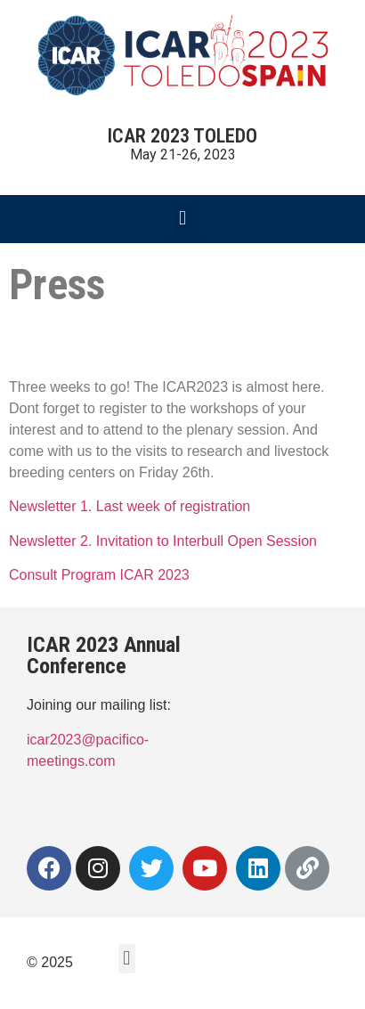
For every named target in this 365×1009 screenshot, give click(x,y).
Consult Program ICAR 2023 (101, 574)
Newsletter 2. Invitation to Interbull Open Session (164, 541)
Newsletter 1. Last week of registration (132, 506)
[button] (182, 218)
